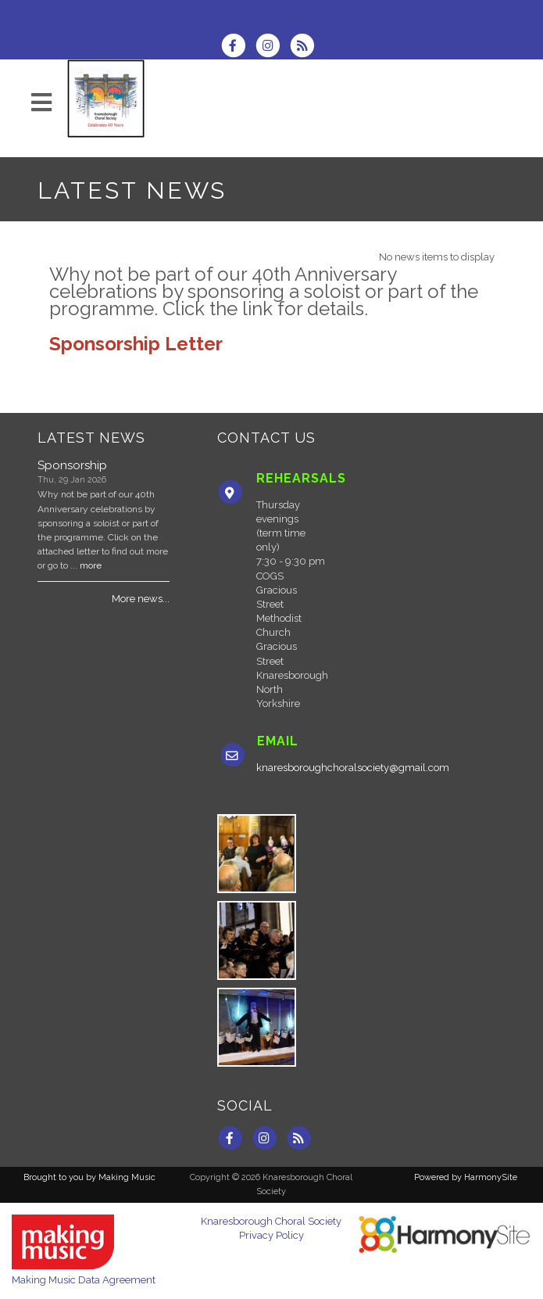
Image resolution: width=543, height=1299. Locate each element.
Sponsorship (72, 465)
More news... (141, 599)
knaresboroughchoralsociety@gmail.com (352, 767)
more (91, 565)
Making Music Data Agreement (83, 1280)
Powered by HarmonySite (465, 1177)
